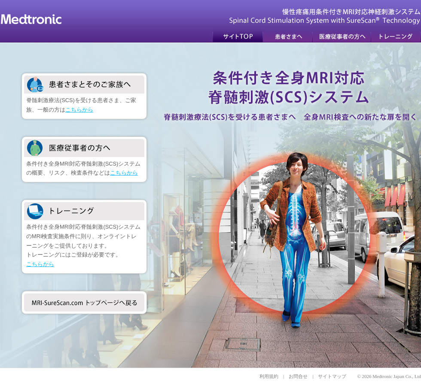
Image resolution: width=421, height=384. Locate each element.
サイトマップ (332, 376)
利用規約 (268, 376)
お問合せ (298, 376)
